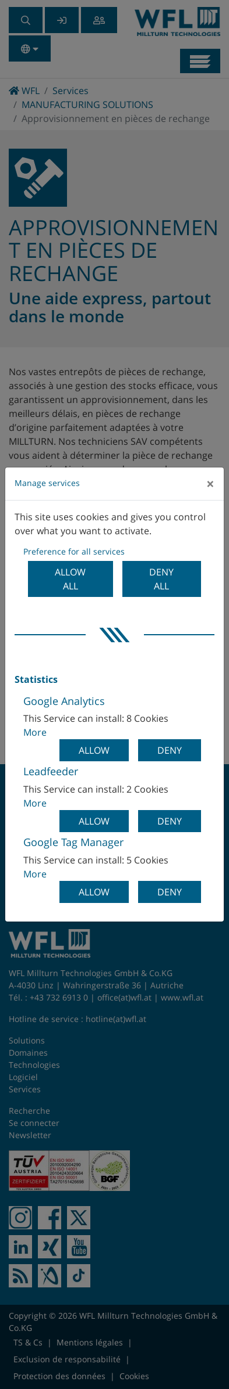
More (35, 732)
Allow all (70, 579)
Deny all (161, 579)
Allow (94, 750)
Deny (169, 750)
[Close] (210, 483)
